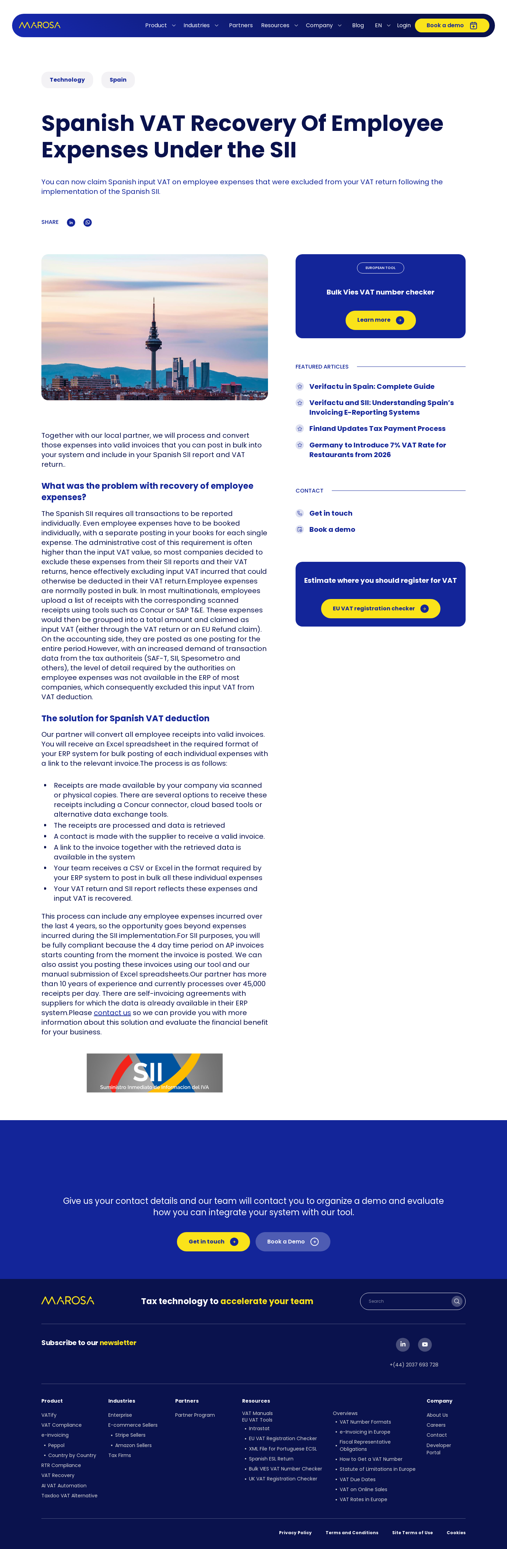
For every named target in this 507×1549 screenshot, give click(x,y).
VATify (49, 1415)
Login (404, 25)
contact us (112, 1013)
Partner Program (195, 1415)
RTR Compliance (61, 1465)
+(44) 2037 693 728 (414, 1364)
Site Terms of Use (412, 1532)
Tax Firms (119, 1455)
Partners (241, 25)
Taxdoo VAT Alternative (69, 1494)
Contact (437, 1435)
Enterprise (120, 1415)
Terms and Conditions (352, 1532)
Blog (358, 25)
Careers (436, 1425)
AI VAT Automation (64, 1484)
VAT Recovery (57, 1474)
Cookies (456, 1532)
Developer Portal (439, 1449)
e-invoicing (55, 1435)
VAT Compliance (61, 1425)
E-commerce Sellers (133, 1425)
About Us (437, 1415)
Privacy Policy (295, 1532)
